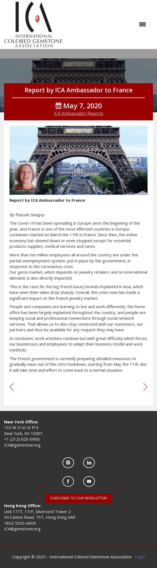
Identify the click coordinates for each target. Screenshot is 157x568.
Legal (140, 556)
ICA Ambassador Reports (78, 113)
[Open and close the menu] (107, 24)
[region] (145, 387)
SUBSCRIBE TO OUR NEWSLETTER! (78, 498)
